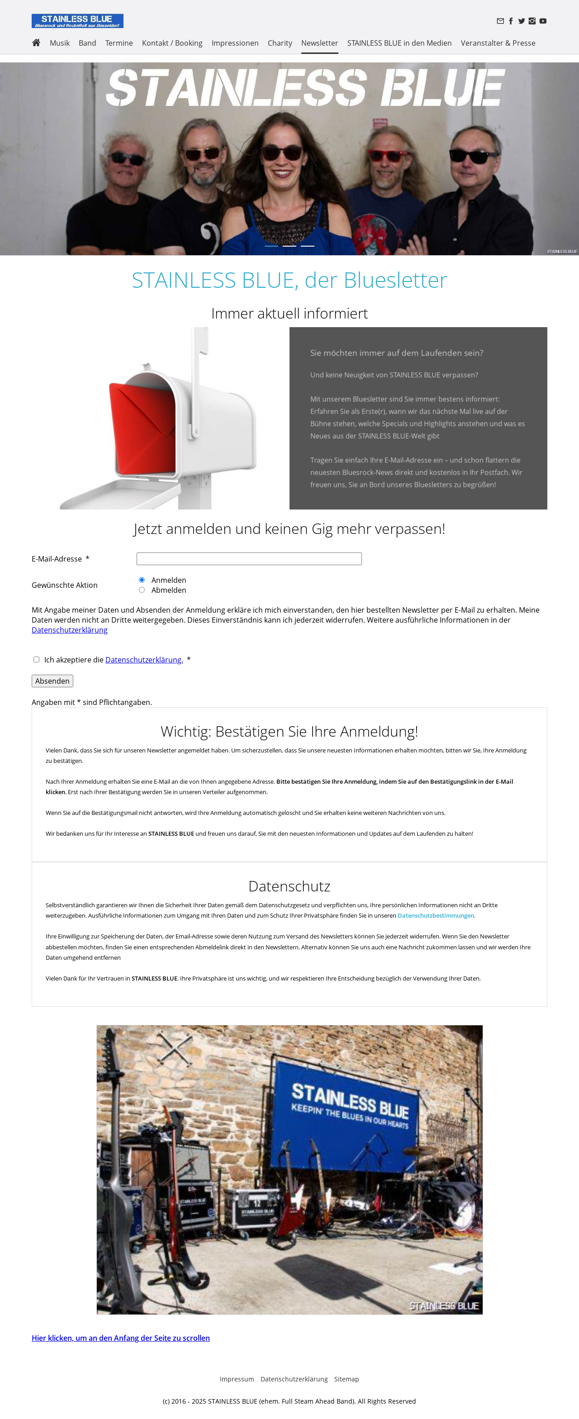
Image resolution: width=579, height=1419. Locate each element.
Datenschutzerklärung (70, 630)
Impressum (237, 1379)
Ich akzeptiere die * (117, 660)
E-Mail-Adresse (57, 559)
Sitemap (346, 1379)
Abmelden (168, 590)
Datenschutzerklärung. (144, 660)
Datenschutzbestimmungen (436, 915)
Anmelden (168, 580)
